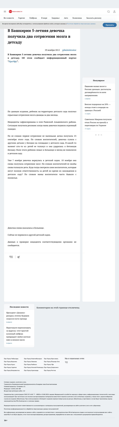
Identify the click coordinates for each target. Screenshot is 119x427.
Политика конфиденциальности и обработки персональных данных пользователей (31, 409)
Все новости (9, 18)
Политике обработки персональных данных (81, 24)
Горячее (21, 18)
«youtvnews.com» (20, 382)
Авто (66, 18)
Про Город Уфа (49, 364)
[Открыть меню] (5, 11)
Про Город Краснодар (31, 370)
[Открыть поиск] (108, 11)
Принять (110, 25)
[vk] (11, 257)
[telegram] (19, 257)
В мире (44, 18)
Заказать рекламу (94, 18)
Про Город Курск (9, 364)
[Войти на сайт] (114, 11)
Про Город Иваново (30, 361)
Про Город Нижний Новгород (33, 367)
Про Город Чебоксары (11, 358)
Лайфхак (33, 18)
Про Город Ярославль (51, 358)
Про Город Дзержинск (51, 367)
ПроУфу (13, 61)
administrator (69, 50)
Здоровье (55, 18)
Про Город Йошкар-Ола (52, 361)
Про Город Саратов (10, 367)
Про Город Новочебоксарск (33, 358)
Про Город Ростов (50, 370)
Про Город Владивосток (12, 370)
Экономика (77, 18)
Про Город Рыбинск (30, 364)
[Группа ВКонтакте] (66, 362)
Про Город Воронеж (10, 361)
